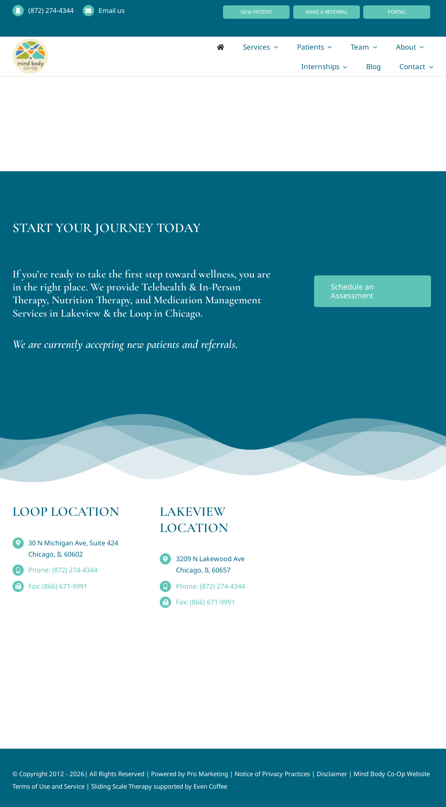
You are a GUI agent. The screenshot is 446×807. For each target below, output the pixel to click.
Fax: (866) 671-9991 (57, 586)
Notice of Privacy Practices (272, 774)
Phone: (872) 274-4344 (62, 570)
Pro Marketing (207, 774)
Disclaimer (332, 774)
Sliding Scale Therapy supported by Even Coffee (159, 786)
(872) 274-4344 (51, 10)
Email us (112, 10)
